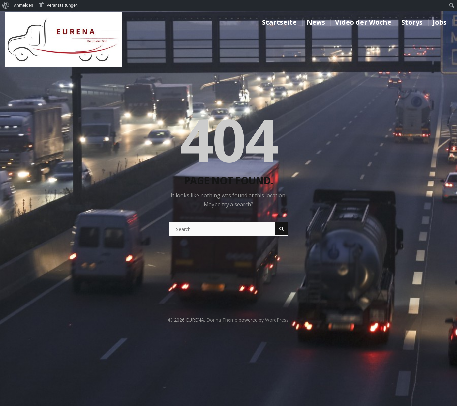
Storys (412, 22)
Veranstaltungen (58, 4)
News (316, 22)
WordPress (277, 320)
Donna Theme (222, 320)
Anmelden (23, 5)
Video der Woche (363, 22)
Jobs (440, 22)
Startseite (279, 22)
